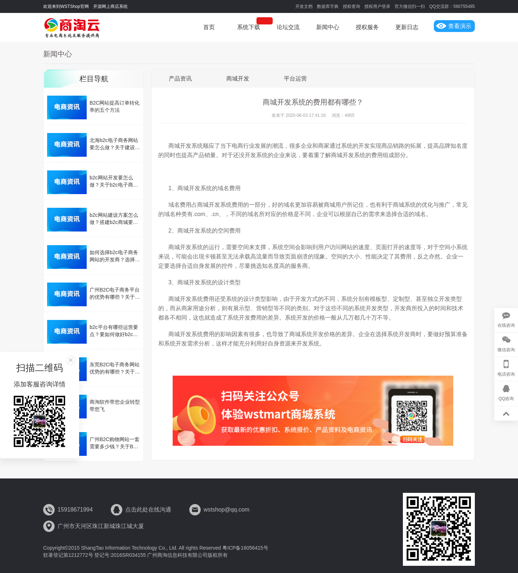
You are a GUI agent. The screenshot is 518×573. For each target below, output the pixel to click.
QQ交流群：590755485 (452, 6)
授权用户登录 (377, 6)
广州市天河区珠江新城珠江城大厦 (101, 526)
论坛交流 (288, 27)
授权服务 (367, 27)
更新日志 (406, 27)
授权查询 (351, 6)
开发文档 (304, 6)
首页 (209, 27)
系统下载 (248, 27)
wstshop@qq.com (226, 509)
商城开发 (237, 78)
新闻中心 (327, 27)
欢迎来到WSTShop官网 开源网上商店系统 (85, 6)
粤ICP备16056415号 (245, 548)
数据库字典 (327, 6)
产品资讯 (180, 78)
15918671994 (75, 509)
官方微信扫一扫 (410, 6)
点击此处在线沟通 (148, 509)
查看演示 (453, 26)
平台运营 (295, 78)
